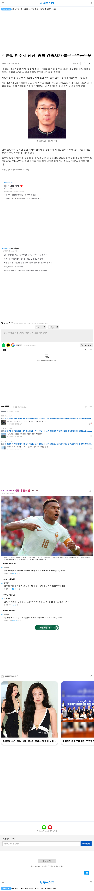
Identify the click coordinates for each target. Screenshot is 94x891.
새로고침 (20, 248)
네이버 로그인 (3, 345)
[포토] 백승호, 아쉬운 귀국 (13, 266)
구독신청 (86, 844)
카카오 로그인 (8, 345)
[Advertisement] (47, 224)
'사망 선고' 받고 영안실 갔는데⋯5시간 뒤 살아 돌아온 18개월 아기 (28, 263)
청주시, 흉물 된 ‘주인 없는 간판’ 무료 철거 (21, 195)
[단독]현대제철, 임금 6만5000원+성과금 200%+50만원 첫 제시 (26, 255)
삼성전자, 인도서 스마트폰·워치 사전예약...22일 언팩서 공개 (26, 270)
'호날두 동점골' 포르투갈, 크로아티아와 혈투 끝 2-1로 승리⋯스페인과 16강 (36, 602)
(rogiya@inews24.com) (21, 170)
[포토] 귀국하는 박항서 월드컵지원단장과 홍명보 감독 (23, 259)
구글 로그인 (13, 345)
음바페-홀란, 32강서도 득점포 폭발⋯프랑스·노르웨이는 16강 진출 (33, 617)
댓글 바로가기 (86, 873)
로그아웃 (18, 345)
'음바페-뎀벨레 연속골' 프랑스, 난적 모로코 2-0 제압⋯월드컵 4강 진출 (34, 570)
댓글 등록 (88, 345)
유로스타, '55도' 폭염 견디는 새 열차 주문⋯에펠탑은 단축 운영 (38, 9)
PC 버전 (47, 861)
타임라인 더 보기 (47, 628)
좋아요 (21, 186)
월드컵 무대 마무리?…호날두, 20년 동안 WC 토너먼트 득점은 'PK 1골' (34, 586)
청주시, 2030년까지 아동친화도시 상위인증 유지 (23, 198)
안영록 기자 (13, 186)
